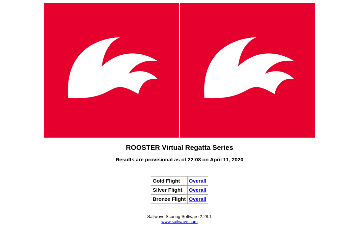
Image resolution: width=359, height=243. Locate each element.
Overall (197, 181)
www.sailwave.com (179, 221)
